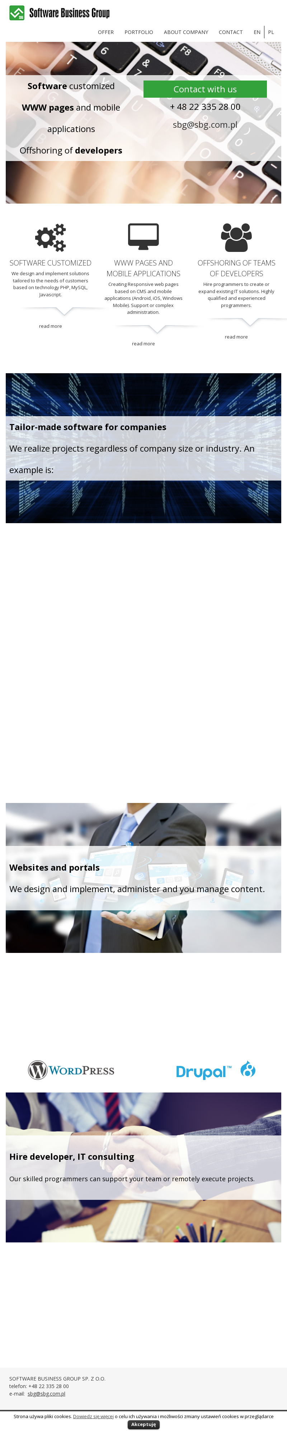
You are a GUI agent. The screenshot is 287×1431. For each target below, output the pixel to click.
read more (50, 326)
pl (271, 32)
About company (186, 32)
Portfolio (138, 32)
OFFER (106, 32)
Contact (231, 32)
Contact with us (205, 89)
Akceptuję (143, 1424)
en (257, 32)
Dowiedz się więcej (93, 1416)
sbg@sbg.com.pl (205, 124)
